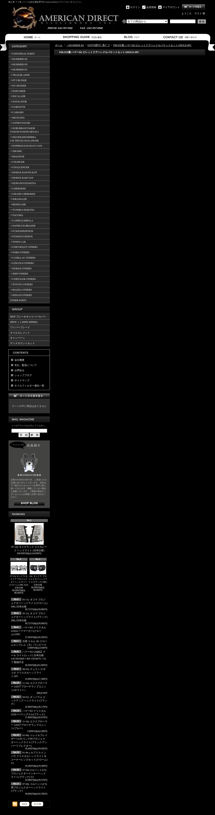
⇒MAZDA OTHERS (21, 289)
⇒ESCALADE (18, 96)
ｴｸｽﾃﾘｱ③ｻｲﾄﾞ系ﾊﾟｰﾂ (98, 45)
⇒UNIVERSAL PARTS (22, 53)
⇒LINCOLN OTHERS (22, 263)
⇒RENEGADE (18, 204)
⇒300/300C (16, 151)
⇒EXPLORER (17, 91)
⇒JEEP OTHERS (19, 273)
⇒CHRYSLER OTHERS (23, 279)
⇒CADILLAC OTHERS (22, 257)
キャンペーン (17, 337)
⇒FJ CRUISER (18, 85)
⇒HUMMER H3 (19, 64)
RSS (24, 804)
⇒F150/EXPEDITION (21, 231)
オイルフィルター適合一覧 (29, 385)
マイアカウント (171, 7)
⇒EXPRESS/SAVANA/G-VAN (26, 145)
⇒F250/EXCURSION (21, 236)
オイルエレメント (20, 332)
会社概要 (19, 360)
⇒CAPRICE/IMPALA (21, 220)
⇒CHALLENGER (19, 167)
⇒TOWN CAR (18, 241)
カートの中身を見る (29, 396)
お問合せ (180, 37)
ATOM (37, 804)
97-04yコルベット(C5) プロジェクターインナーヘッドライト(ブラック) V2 (28, 773)
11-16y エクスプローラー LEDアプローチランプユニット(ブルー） (29, 725)
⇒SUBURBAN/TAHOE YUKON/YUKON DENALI (25, 130)
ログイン (135, 7)
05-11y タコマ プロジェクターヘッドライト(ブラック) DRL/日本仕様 (29, 617)
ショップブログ (131, 37)
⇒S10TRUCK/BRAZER (22, 225)
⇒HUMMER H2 (19, 59)
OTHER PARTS (18, 300)
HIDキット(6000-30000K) (23, 322)
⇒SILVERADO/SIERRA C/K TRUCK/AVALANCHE (24, 139)
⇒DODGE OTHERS (21, 268)
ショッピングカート (193, 7)
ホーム (33, 37)
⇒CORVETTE (17, 107)
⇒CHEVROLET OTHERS (24, 247)
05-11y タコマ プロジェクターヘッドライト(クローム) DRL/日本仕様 (29, 603)
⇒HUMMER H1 (19, 69)
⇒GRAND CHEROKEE (22, 193)
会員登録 (151, 7)
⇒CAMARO (17, 112)
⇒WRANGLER (18, 199)
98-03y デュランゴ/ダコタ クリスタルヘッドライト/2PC (28, 673)
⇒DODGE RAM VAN (21, 177)
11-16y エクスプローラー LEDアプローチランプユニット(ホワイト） (29, 686)
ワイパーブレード (20, 327)
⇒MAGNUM (17, 156)
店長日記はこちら (29, 503)
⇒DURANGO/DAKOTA (23, 183)
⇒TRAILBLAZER (20, 75)
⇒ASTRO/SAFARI (20, 122)
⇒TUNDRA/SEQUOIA (22, 209)
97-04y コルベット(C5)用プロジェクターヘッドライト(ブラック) (29, 787)
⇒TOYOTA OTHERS (21, 284)
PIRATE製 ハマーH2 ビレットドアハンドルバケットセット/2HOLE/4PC (152, 45)
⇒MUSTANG (17, 117)
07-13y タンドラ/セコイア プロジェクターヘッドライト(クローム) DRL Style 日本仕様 (18, 575)
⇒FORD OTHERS (20, 252)
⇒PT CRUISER (18, 80)
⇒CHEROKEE (18, 188)
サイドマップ (21, 380)
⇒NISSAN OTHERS (21, 295)
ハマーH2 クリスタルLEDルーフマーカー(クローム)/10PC (28, 631)
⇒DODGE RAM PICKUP (23, 172)
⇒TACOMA (16, 215)
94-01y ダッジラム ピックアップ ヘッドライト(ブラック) (29, 701)
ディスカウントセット (22, 343)
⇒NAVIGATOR (18, 101)
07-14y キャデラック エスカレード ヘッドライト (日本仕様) (29, 537)
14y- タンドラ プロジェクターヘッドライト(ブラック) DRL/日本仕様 (37, 574)
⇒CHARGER (17, 161)
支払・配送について (82, 37)
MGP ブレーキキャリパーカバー (28, 316)
